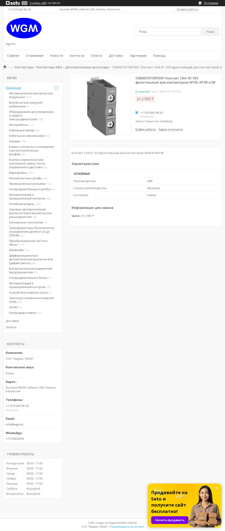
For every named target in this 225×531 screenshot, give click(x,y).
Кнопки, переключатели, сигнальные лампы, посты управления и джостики (27, 163)
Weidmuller (16, 250)
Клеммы (14, 141)
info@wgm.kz (15, 424)
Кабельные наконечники (27, 136)
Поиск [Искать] (210, 32)
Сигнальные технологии (26, 222)
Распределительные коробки (30, 189)
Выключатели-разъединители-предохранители (31, 270)
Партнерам (138, 55)
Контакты (77, 55)
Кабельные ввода (21, 130)
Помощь (159, 55)
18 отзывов (211, 3)
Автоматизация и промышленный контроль (27, 196)
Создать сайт (38, 3)
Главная (13, 55)
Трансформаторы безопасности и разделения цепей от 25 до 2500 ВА (31, 231)
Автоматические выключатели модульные (31, 95)
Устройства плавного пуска (28, 292)
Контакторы (24, 67)
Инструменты (18, 125)
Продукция (13, 88)
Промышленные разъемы (27, 184)
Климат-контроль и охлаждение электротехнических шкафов (31, 150)
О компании (35, 55)
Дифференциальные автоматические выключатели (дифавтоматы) (31, 259)
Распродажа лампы (22, 313)
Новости (56, 55)
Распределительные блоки (28, 278)
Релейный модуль (21, 204)
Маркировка (18, 173)
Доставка (116, 55)
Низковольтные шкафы (25, 178)
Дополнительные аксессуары (87, 67)
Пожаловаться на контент (127, 527)
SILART (13, 307)
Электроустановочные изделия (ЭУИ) (31, 300)
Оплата (96, 55)
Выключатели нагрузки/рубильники (26, 104)
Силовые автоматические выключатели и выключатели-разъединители (30, 213)
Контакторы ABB (49, 67)
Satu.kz (132, 523)
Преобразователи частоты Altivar (28, 242)
